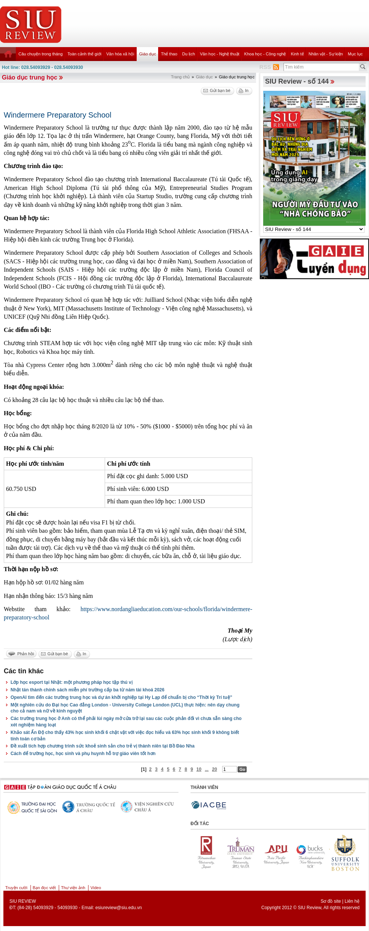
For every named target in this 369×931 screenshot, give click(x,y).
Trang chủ (180, 77)
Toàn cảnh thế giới (84, 54)
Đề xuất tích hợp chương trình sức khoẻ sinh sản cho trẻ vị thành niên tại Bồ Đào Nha (103, 746)
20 (214, 769)
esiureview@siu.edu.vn (118, 907)
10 (199, 769)
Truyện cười (16, 887)
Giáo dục (147, 54)
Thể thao (169, 54)
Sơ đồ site (330, 901)
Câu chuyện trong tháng (40, 54)
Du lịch (188, 54)
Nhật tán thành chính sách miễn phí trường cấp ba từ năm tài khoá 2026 (88, 690)
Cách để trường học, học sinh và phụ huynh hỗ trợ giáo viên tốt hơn (83, 753)
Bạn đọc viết (44, 887)
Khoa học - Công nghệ (265, 54)
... (207, 769)
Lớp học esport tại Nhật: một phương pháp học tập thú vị (72, 682)
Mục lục (355, 54)
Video (95, 887)
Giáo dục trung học (29, 77)
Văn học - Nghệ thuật (219, 54)
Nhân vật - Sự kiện (326, 54)
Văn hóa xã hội (120, 54)
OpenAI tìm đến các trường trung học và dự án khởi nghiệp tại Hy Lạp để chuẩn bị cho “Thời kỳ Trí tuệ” (121, 697)
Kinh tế (297, 54)
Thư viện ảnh (73, 887)
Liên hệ (352, 901)
